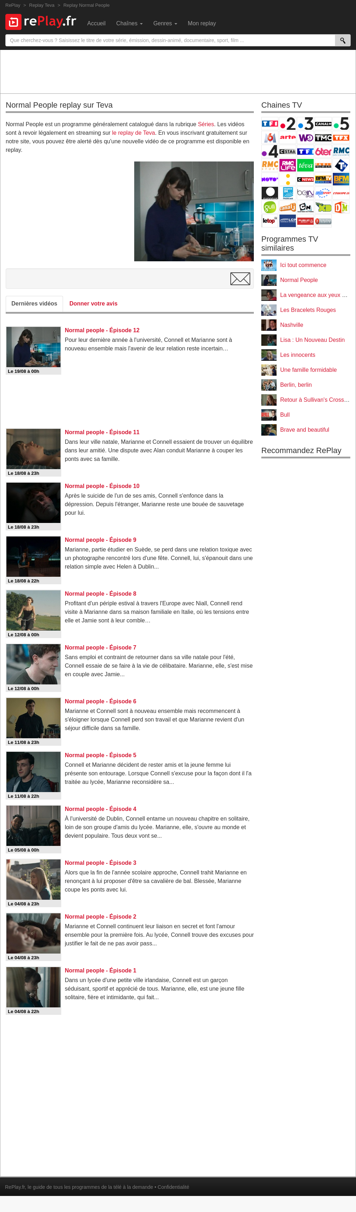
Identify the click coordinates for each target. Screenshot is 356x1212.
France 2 (287, 123)
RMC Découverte (341, 151)
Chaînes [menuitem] (129, 23)
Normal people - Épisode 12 (102, 330)
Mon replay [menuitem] (202, 23)
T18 (341, 165)
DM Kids (341, 207)
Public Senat (305, 220)
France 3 (305, 123)
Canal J (287, 207)
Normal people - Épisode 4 (100, 809)
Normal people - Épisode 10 (102, 486)
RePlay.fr (15, 1187)
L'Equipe (341, 193)
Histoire (323, 220)
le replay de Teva (133, 133)
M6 (269, 137)
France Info (287, 179)
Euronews (269, 193)
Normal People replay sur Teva (59, 105)
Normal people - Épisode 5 (100, 755)
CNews (305, 179)
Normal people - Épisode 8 (100, 594)
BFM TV (323, 179)
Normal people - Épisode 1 (100, 970)
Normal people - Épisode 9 (100, 540)
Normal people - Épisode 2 (100, 917)
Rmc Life (287, 165)
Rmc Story (269, 165)
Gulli (269, 207)
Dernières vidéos (34, 304)
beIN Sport (305, 193)
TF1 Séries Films (305, 151)
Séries (206, 124)
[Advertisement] (178, 71)
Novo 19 (269, 179)
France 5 (341, 123)
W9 (305, 137)
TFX (341, 137)
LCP (287, 220)
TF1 (269, 123)
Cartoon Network (305, 207)
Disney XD (323, 207)
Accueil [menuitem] (96, 23)
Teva (305, 165)
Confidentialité (173, 1187)
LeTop (269, 220)
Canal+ (323, 123)
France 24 (287, 193)
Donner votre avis (93, 304)
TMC (323, 137)
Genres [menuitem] (165, 23)
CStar (287, 151)
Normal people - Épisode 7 (100, 647)
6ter (323, 151)
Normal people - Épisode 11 (102, 432)
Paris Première (323, 165)
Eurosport (323, 193)
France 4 (269, 151)
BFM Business (341, 179)
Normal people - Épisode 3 (100, 863)
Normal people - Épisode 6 (100, 701)
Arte (287, 137)
